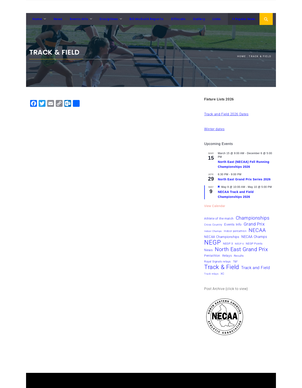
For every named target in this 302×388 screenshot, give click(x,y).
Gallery (199, 19)
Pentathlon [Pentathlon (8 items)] (212, 255)
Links (217, 19)
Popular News (243, 19)
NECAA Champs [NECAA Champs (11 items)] (254, 237)
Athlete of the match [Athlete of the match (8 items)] (219, 218)
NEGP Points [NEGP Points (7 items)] (254, 243)
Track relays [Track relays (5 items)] (211, 273)
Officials (178, 19)
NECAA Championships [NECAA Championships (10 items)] (221, 237)
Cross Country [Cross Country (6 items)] (213, 224)
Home (37, 19)
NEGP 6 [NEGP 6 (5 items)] (239, 243)
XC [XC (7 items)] (222, 273)
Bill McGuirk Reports (146, 19)
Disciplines (109, 19)
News (58, 19)
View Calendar (214, 206)
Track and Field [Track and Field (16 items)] (255, 267)
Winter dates (214, 129)
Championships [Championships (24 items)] (253, 218)
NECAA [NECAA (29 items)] (257, 230)
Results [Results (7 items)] (239, 255)
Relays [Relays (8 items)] (227, 255)
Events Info (79, 19)
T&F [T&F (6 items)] (235, 261)
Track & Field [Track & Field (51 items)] (221, 267)
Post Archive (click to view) (226, 289)
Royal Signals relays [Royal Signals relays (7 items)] (217, 261)
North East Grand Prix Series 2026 (244, 179)
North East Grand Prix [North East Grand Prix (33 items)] (241, 249)
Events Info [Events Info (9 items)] (233, 224)
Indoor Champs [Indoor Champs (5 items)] (213, 231)
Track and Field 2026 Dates (226, 114)
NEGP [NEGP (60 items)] (212, 242)
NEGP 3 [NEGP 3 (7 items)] (228, 243)
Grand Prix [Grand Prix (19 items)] (254, 224)
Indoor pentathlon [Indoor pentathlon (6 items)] (235, 231)
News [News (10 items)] (208, 250)
